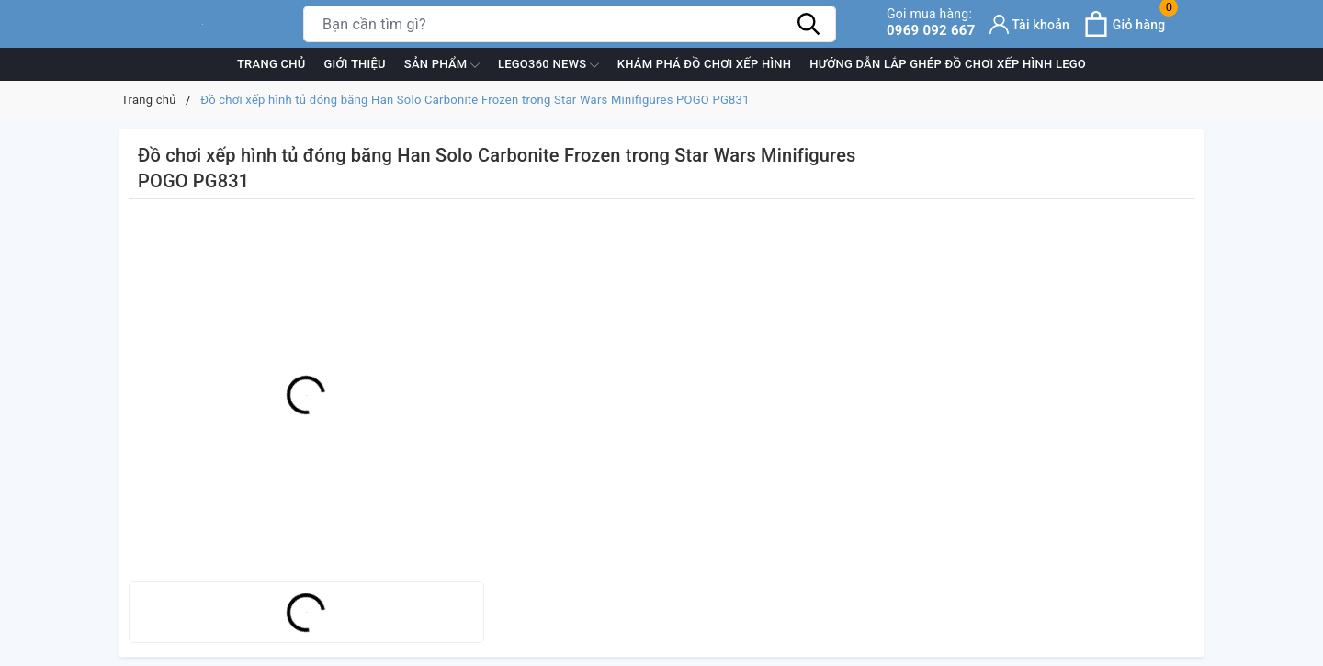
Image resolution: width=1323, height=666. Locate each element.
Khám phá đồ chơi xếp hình (704, 64)
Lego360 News (548, 65)
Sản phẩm (442, 65)
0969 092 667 (931, 22)
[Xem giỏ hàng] (1124, 24)
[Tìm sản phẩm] (569, 24)
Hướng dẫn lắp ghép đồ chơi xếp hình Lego (947, 64)
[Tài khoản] (1029, 24)
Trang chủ (271, 64)
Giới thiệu (354, 64)
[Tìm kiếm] (808, 24)
